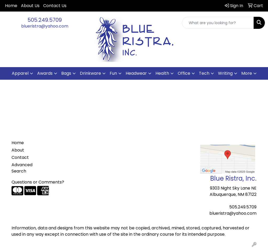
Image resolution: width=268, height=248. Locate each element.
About (18, 150)
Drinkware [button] (90, 73)
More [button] (246, 73)
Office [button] (184, 73)
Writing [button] (225, 73)
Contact (20, 157)
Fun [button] (113, 73)
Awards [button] (45, 73)
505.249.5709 (44, 20)
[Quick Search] (218, 23)
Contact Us (54, 6)
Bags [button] (66, 73)
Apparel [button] (20, 73)
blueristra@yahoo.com (44, 26)
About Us (30, 6)
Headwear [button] (136, 73)
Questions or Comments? (38, 182)
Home (11, 6)
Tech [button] (204, 73)
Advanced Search (22, 168)
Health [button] (162, 73)
